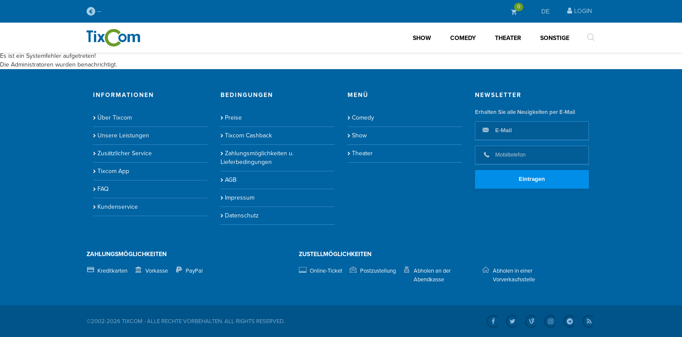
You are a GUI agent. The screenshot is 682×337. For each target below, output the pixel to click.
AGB (231, 180)
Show (422, 38)
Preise (233, 117)
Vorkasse (156, 270)
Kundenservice (117, 206)
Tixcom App (113, 171)
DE (546, 11)
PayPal (194, 270)
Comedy (463, 38)
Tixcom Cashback (248, 135)
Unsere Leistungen (123, 135)
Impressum (239, 197)
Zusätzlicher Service (124, 153)
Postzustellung (378, 270)
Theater (508, 38)
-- (94, 11)
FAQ (103, 189)
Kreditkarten (112, 270)
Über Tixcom (114, 117)
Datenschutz (242, 215)
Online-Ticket (326, 270)
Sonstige (554, 38)
